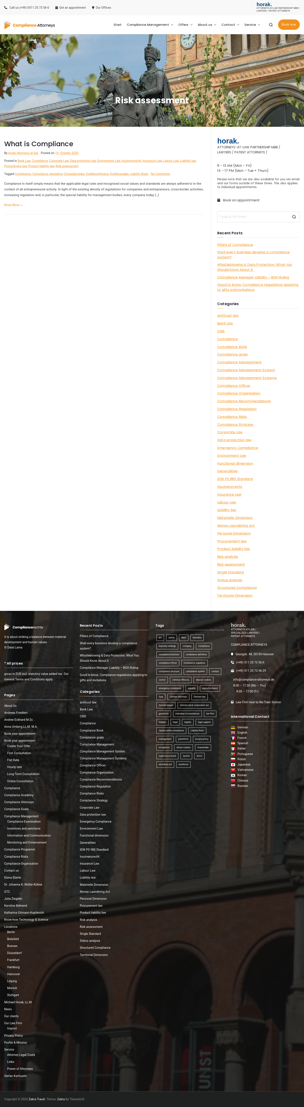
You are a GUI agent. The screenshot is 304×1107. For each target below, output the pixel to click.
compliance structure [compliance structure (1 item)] (169, 671)
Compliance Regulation (236, 409)
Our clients (11, 1016)
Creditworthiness (97, 174)
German (242, 727)
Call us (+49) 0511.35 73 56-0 (26, 7)
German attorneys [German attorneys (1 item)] (178, 697)
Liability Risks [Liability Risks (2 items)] (197, 730)
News (8, 1009)
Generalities (227, 471)
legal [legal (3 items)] (175, 722)
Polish (241, 759)
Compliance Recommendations (244, 401)
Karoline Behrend (15, 905)
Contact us (11, 870)
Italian (241, 748)
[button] (171, 24)
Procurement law (15, 166)
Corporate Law (59, 160)
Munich (12, 988)
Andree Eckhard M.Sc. (19, 719)
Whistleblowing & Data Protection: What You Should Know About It (254, 267)
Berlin (11, 932)
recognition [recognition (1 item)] (164, 747)
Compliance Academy (19, 795)
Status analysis (229, 580)
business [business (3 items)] (197, 637)
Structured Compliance (237, 587)
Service (252, 24)
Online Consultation (20, 781)
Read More (13, 205)
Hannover (13, 974)
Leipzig (12, 981)
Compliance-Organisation (21, 863)
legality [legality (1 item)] (187, 722)
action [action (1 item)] (171, 637)
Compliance (40, 160)
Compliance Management (150, 24)
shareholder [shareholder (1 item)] (203, 747)
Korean (241, 775)
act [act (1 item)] (160, 637)
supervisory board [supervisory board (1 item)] (167, 756)
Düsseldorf (14, 953)
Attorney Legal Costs (21, 1054)
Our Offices (102, 7)
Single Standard (230, 572)
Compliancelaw (74, 174)
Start (118, 24)
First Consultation (19, 753)
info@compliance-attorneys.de (253, 679)
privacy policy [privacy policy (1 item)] (201, 739)
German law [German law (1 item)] (199, 697)
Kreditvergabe (119, 174)
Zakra (61, 1099)
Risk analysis (227, 556)
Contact (230, 24)
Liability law (188, 160)
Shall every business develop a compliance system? (253, 255)
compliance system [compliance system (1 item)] (195, 671)
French (241, 738)
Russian (241, 786)
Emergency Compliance (237, 447)
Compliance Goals (16, 809)
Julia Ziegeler (13, 898)
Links (10, 1061)
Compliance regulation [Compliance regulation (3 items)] (194, 663)
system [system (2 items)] (186, 756)
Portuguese (244, 754)
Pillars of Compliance (235, 244)
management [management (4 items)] (165, 739)
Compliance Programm (19, 849)
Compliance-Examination (24, 821)
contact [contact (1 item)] (215, 671)
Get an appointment (70, 7)
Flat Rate (13, 760)
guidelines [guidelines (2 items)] (164, 714)
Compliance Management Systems (247, 377)
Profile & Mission (15, 1042)
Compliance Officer (234, 385)
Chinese (242, 780)
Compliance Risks (232, 416)
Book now (289, 24)
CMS (221, 331)
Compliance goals (232, 354)
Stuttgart (13, 995)
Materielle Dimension (235, 517)
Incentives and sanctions (24, 828)
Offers (185, 24)
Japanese (243, 764)
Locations (11, 926)
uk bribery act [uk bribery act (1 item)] (165, 764)
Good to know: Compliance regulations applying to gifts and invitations (257, 287)
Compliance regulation (47, 174)
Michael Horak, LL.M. (18, 1002)
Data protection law (83, 160)
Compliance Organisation (238, 393)
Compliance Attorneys (19, 802)
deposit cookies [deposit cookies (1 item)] (203, 680)
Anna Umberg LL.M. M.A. (21, 726)
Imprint (12, 1028)
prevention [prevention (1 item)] (183, 739)
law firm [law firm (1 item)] (210, 714)
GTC (7, 891)
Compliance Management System (246, 370)
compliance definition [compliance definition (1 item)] (196, 654)
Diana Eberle (12, 877)
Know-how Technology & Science (26, 919)
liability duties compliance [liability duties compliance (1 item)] (171, 730)
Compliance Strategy (235, 424)
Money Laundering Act (236, 525)
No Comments (160, 174)
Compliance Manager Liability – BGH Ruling (253, 277)
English (241, 732)
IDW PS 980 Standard (235, 478)
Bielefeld (13, 939)
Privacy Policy (13, 1035)
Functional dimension (235, 463)
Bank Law (24, 160)
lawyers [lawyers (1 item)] (162, 722)
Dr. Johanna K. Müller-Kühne (23, 884)
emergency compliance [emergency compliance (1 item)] (170, 688)
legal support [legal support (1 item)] (204, 722)
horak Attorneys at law (23, 153)
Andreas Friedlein (16, 712)
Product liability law (41, 166)
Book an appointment (239, 200)
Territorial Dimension (234, 595)
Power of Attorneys (20, 1068)
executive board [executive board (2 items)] (209, 688)
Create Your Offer (18, 746)
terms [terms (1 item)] (199, 756)
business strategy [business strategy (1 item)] (167, 646)
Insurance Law (152, 160)
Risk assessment (67, 166)
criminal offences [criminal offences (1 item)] (180, 680)
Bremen (12, 946)
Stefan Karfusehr (15, 1076)
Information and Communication (29, 835)
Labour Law (171, 160)
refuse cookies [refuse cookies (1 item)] (183, 747)
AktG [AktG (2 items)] (183, 637)
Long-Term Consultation (23, 774)
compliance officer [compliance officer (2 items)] (168, 663)
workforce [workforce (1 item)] (183, 764)
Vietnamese (245, 769)
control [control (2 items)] (162, 680)
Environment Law (108, 160)
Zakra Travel (36, 1099)
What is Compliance (38, 144)
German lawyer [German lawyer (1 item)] (166, 705)
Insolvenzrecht (131, 160)
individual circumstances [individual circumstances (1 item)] (187, 714)
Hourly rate (14, 767)
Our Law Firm (13, 1023)
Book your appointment (19, 733)
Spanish (242, 743)
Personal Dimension (234, 533)
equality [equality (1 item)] (191, 688)
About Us (10, 705)
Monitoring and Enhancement (27, 842)
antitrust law (228, 315)
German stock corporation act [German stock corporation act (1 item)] (194, 705)
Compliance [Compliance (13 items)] (204, 646)
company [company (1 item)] (187, 646)
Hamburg (13, 967)
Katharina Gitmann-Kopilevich (24, 912)
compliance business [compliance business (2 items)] (169, 654)
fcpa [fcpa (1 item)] (161, 697)
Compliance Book (232, 346)
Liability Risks (139, 174)
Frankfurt (13, 960)
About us (207, 24)
